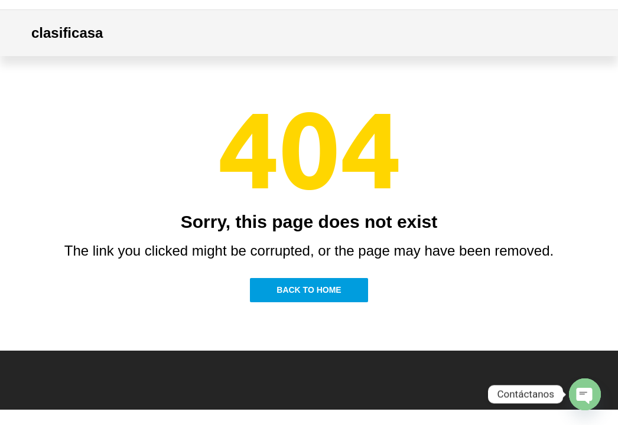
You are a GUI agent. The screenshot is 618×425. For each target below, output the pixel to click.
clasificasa (67, 33)
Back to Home (309, 290)
